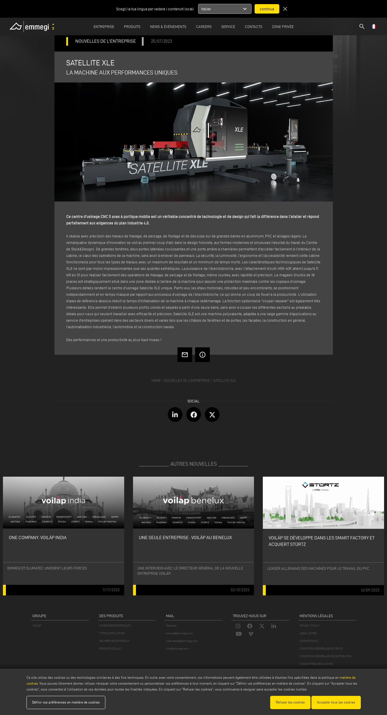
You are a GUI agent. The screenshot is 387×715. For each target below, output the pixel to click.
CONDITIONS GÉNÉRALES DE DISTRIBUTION (326, 656)
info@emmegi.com (177, 648)
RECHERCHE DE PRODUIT (114, 641)
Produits (132, 26)
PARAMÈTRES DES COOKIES (316, 664)
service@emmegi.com (179, 633)
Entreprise (104, 26)
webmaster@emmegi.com (182, 641)
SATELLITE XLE (224, 380)
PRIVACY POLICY (310, 625)
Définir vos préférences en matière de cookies (66, 702)
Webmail (171, 625)
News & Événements (168, 26)
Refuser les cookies (290, 702)
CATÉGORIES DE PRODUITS (115, 625)
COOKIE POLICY (309, 641)
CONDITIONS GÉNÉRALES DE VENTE (321, 648)
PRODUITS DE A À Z (110, 648)
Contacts (253, 26)
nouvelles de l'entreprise (187, 380)
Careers (204, 26)
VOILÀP (36, 625)
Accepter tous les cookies (336, 702)
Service (228, 26)
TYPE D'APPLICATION (112, 633)
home (156, 380)
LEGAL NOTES (308, 633)
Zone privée (283, 26)
